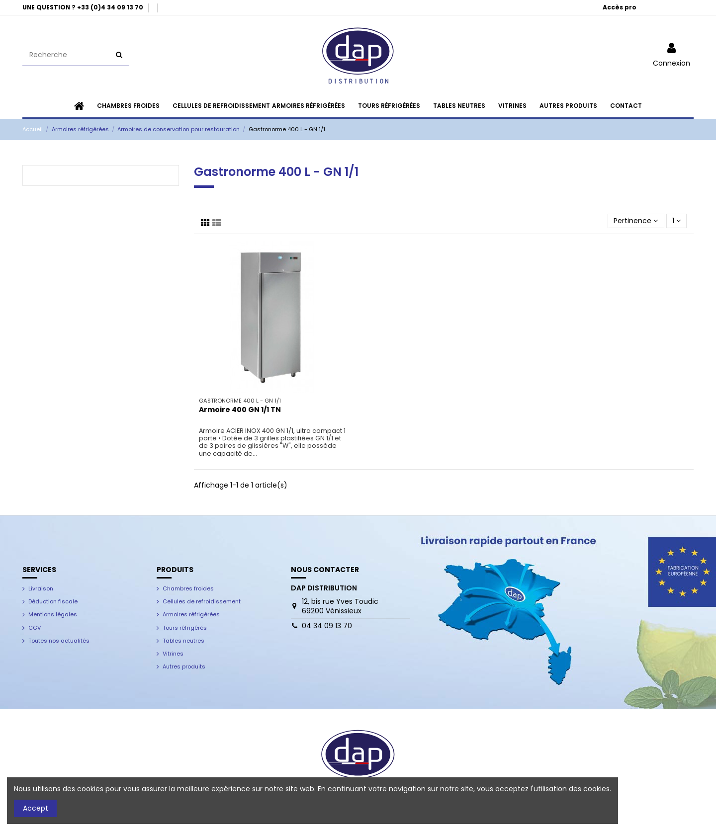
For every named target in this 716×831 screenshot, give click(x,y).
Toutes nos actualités (59, 641)
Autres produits (184, 666)
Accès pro (619, 7)
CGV (34, 628)
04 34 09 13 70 (327, 626)
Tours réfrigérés (185, 628)
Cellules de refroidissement (202, 601)
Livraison (40, 588)
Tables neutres (183, 641)
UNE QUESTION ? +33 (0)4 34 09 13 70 (83, 7)
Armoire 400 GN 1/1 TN (240, 410)
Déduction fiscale (53, 601)
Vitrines (173, 654)
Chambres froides (188, 588)
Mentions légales (52, 614)
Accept (35, 808)
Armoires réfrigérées (191, 614)
